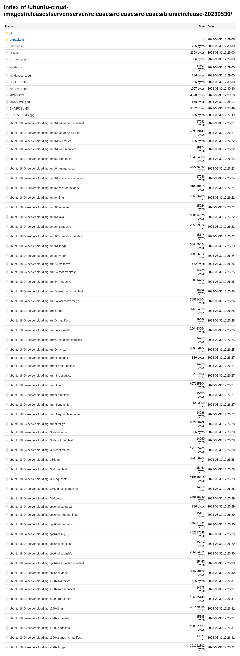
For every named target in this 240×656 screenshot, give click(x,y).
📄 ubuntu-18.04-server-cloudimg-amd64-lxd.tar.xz (38, 141)
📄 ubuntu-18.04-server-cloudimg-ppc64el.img (35, 534)
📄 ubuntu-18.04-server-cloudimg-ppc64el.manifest (38, 543)
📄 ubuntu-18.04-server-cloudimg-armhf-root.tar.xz (38, 375)
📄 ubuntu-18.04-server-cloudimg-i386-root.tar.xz (37, 450)
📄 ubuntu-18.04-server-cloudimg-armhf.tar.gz (35, 424)
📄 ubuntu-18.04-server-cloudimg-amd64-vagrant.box (40, 168)
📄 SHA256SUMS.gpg (19, 115)
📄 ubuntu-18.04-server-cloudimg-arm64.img (34, 310)
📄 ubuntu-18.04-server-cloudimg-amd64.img (34, 197)
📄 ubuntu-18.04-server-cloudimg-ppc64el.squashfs (38, 553)
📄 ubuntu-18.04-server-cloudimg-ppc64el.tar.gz (36, 572)
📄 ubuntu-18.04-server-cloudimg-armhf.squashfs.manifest (43, 414)
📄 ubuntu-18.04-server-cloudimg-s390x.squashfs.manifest (43, 637)
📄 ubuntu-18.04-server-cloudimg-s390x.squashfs (37, 627)
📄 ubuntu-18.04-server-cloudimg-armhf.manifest (37, 394)
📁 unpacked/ (14, 39)
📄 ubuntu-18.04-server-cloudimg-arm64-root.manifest (40, 272)
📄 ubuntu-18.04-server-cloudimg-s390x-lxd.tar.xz (37, 581)
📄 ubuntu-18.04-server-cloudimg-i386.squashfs (36, 479)
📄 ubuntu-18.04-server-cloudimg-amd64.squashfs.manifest (44, 236)
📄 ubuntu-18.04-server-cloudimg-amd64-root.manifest (40, 149)
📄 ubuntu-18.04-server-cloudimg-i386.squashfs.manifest (42, 488)
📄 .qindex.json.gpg (18, 75)
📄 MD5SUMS (14, 95)
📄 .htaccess (13, 46)
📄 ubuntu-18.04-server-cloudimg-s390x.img (34, 608)
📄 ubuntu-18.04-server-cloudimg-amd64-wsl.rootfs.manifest (44, 178)
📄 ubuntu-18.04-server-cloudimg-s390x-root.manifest (40, 589)
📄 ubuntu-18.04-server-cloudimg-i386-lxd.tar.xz (36, 432)
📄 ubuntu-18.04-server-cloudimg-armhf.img (33, 385)
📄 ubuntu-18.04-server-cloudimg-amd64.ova (34, 217)
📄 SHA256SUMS (17, 108)
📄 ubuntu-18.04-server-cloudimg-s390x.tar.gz (35, 647)
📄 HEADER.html (16, 88)
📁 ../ (8, 33)
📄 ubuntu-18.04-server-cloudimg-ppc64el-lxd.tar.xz (38, 506)
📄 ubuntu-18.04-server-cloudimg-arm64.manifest (37, 320)
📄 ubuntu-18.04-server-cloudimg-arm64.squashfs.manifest (43, 339)
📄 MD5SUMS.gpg (17, 102)
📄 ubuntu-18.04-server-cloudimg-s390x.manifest (37, 618)
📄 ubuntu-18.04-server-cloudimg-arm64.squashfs (37, 330)
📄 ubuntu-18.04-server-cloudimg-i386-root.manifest (39, 440)
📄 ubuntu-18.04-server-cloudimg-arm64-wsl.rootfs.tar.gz (42, 301)
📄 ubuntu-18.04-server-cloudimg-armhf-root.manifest (40, 365)
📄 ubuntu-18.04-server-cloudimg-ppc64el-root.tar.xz (39, 524)
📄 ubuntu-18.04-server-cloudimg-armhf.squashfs (37, 404)
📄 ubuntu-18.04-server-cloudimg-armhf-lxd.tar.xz (37, 357)
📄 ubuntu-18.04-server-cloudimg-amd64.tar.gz (35, 246)
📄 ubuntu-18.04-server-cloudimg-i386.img (33, 459)
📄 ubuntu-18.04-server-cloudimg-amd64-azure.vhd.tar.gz (42, 132)
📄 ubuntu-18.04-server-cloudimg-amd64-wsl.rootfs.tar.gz (42, 187)
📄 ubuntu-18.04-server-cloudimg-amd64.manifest (37, 207)
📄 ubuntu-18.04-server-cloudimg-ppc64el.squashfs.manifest (44, 563)
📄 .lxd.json (12, 52)
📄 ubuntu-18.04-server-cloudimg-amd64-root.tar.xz (38, 158)
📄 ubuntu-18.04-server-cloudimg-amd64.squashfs (38, 226)
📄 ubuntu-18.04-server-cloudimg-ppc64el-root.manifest (41, 514)
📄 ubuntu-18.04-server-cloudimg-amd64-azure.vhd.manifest (44, 123)
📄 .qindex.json (15, 67)
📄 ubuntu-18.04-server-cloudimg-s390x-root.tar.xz (38, 598)
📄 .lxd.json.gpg (15, 59)
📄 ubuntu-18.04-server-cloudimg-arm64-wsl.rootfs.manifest (44, 291)
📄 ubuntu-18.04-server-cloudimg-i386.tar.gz (34, 498)
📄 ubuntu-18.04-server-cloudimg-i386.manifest (36, 469)
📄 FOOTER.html (16, 82)
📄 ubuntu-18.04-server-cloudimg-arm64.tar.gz (35, 349)
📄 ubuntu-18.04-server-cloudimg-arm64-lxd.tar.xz (37, 264)
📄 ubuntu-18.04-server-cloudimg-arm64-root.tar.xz (38, 281)
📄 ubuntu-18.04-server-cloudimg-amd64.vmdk (35, 255)
